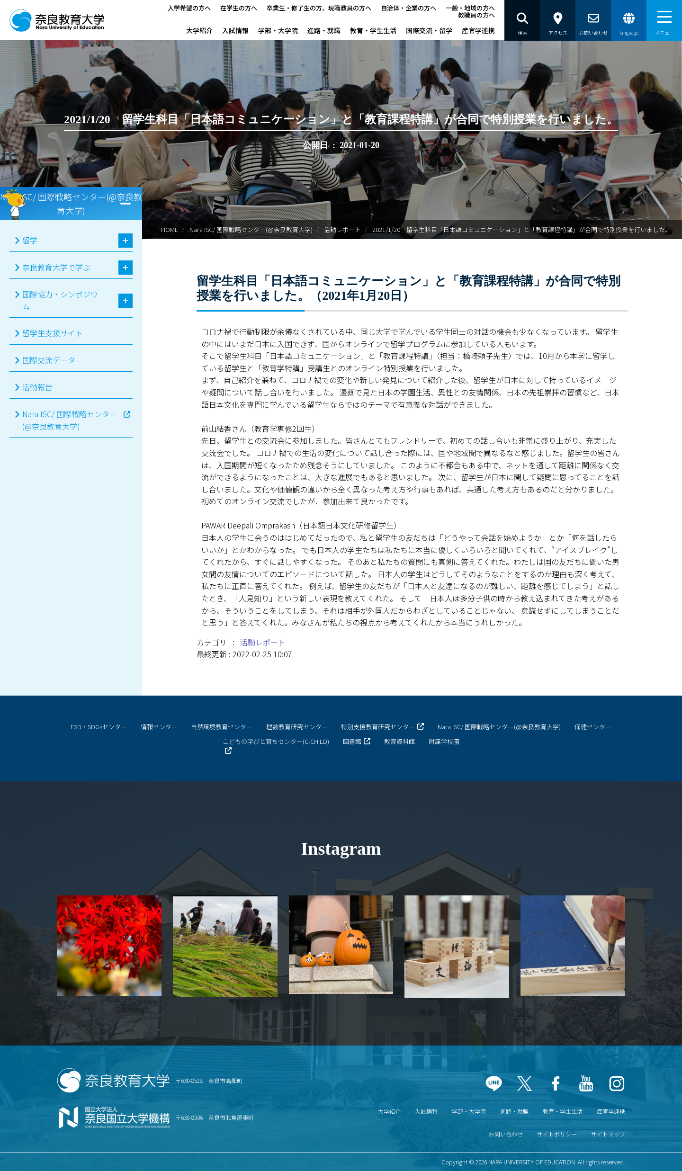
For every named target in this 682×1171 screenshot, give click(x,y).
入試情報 (235, 30)
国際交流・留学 (429, 30)
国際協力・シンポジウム (60, 300)
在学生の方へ (238, 8)
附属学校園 (444, 741)
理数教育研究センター (297, 726)
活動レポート (342, 229)
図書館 (352, 741)
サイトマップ (608, 1134)
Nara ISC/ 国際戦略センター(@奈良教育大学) (251, 229)
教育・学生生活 (373, 30)
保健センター (592, 726)
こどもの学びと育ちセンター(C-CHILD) (276, 741)
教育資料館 (399, 741)
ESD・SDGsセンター (99, 726)
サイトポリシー (557, 1134)
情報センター (159, 726)
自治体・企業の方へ (408, 8)
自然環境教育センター (221, 726)
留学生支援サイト (52, 333)
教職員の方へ (476, 15)
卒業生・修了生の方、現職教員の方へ (319, 8)
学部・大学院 (278, 30)
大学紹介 (199, 30)
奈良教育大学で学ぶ (56, 267)
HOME (169, 229)
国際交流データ (48, 360)
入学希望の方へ (189, 8)
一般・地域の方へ (470, 8)
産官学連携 (478, 30)
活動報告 (37, 387)
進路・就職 (324, 30)
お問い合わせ (506, 1134)
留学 (29, 240)
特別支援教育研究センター (378, 726)
